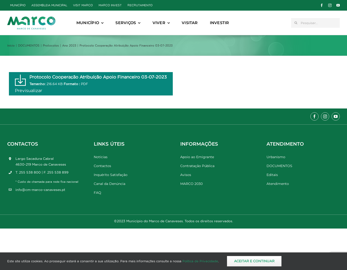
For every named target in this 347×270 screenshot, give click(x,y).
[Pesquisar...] (315, 23)
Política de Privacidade (200, 261)
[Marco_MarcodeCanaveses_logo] (31, 18)
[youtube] (338, 5)
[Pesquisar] (296, 23)
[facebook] (321, 5)
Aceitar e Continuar (254, 261)
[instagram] (330, 5)
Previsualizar (28, 90)
